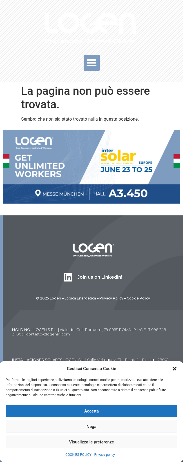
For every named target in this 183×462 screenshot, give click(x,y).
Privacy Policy (111, 298)
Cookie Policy (138, 298)
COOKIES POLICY (78, 455)
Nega (91, 426)
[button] (174, 368)
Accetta (91, 411)
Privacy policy (104, 455)
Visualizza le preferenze (91, 442)
